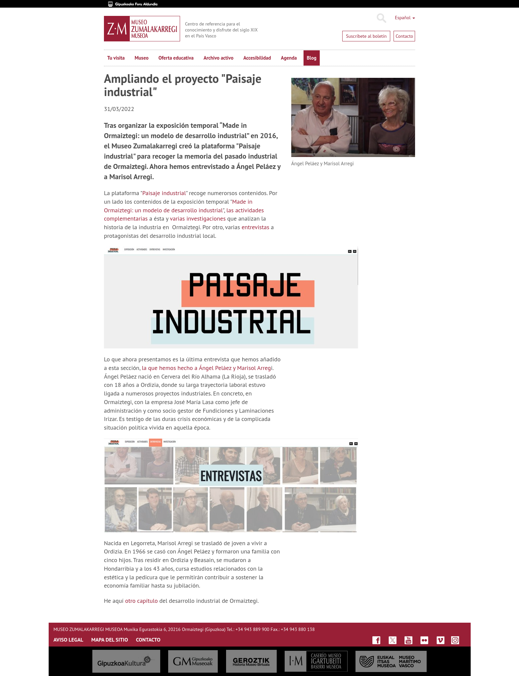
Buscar (381, 18)
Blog (311, 58)
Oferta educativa (176, 58)
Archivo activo (218, 58)
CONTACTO (148, 639)
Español (405, 18)
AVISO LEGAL (68, 639)
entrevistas (255, 227)
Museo (142, 58)
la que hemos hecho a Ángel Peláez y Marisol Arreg (206, 368)
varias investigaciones (197, 218)
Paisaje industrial (164, 193)
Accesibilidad (257, 58)
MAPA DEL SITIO (109, 639)
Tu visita (116, 58)
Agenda (289, 58)
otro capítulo (141, 600)
